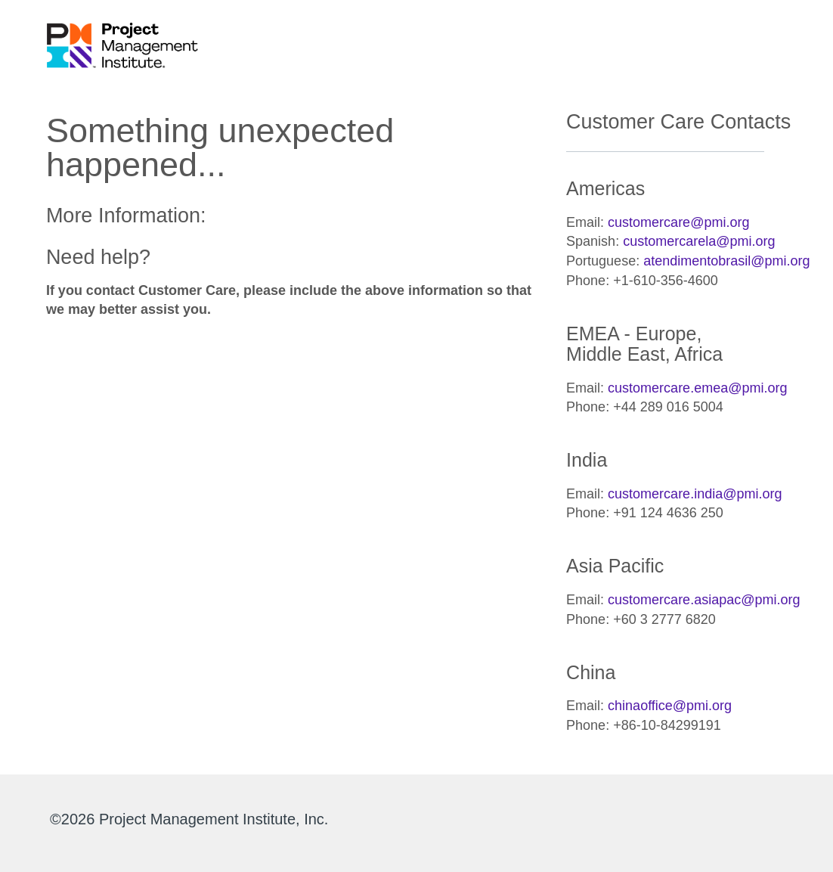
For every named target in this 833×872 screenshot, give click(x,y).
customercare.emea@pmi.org (697, 388)
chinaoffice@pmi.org (670, 705)
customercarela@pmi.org (699, 241)
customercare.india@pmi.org (695, 493)
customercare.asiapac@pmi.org (704, 599)
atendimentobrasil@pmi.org (726, 260)
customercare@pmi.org (678, 222)
